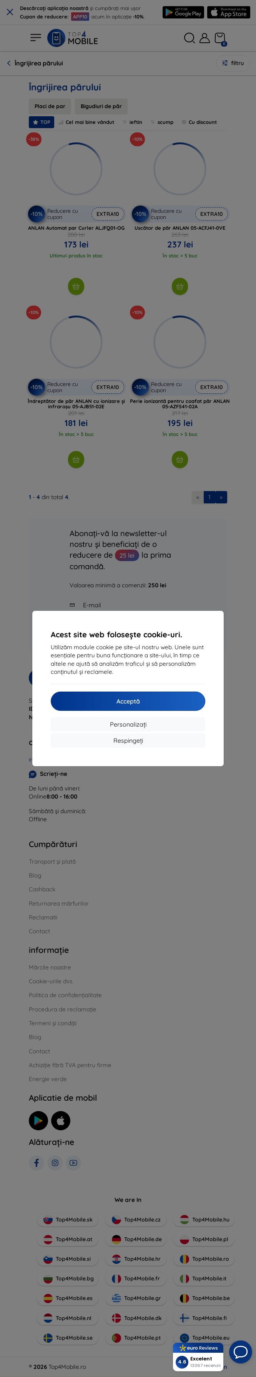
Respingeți (128, 740)
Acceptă (128, 701)
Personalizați (128, 724)
